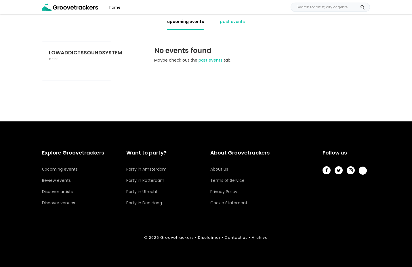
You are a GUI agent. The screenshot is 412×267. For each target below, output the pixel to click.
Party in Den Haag (144, 203)
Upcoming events (60, 169)
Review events (56, 180)
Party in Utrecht (142, 191)
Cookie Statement (228, 203)
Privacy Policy (223, 191)
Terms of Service (227, 180)
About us (219, 169)
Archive (260, 237)
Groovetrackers (177, 237)
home (115, 7)
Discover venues (58, 203)
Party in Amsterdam (146, 169)
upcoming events (185, 21)
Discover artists (57, 191)
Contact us (236, 237)
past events (232, 21)
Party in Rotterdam (145, 180)
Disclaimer (209, 237)
